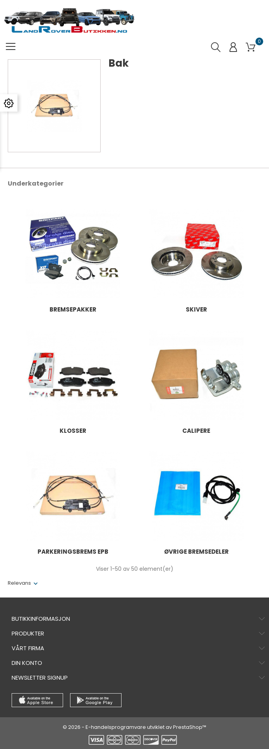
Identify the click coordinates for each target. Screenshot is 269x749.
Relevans (19, 583)
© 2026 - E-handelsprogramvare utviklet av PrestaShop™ (134, 727)
